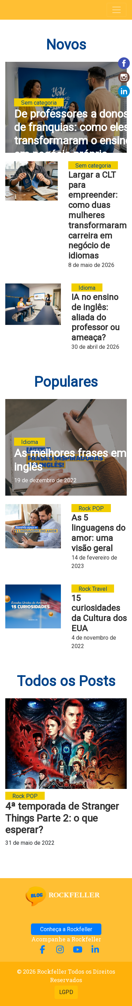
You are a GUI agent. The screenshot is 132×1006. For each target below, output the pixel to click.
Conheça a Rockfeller (66, 929)
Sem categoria (39, 102)
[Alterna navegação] (116, 10)
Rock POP (91, 508)
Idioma (86, 288)
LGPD (66, 992)
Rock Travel (92, 589)
